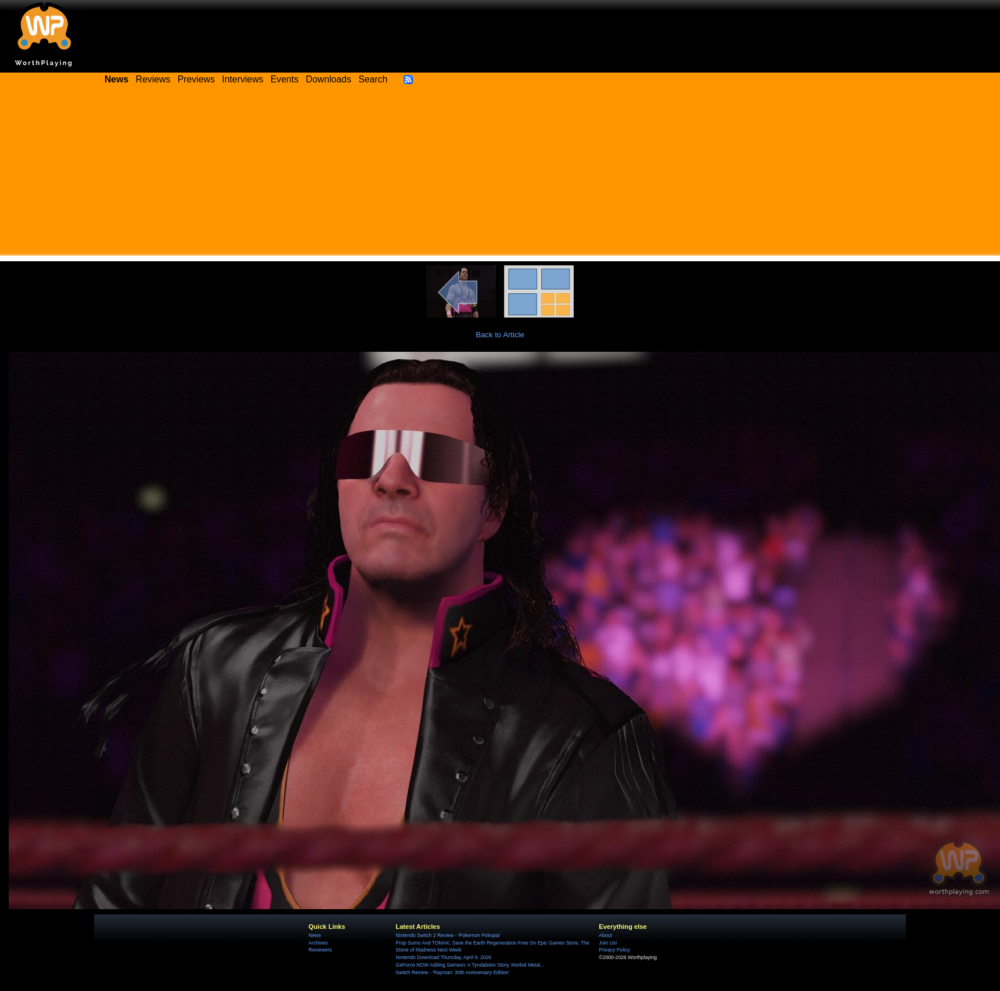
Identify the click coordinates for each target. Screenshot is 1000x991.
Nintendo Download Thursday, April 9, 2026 (443, 957)
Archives (318, 943)
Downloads (328, 79)
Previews (196, 79)
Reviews (153, 79)
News (314, 935)
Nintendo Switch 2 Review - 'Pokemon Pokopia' (447, 935)
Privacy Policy (614, 950)
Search (372, 79)
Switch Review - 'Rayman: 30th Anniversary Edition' (452, 972)
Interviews (242, 79)
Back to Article (500, 334)
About (605, 935)
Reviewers (320, 950)
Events (284, 79)
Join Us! (608, 943)
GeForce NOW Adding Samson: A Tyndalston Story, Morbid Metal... (469, 965)
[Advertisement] (500, 174)
